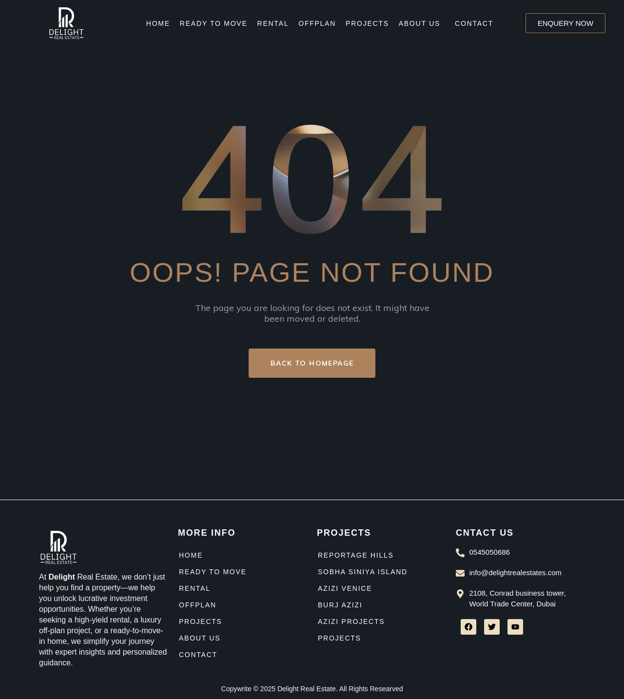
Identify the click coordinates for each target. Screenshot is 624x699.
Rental (273, 23)
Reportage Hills (356, 555)
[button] (422, 23)
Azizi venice (345, 588)
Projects (367, 23)
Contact (474, 23)
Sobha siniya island (363, 572)
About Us (419, 23)
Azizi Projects (351, 621)
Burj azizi (340, 605)
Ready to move (214, 23)
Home (158, 23)
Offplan (317, 23)
